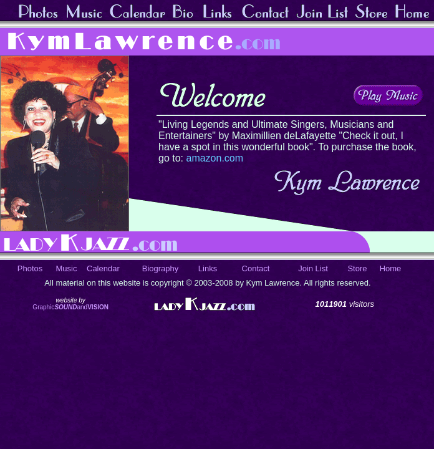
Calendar (103, 268)
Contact (256, 268)
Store (357, 268)
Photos (29, 268)
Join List (313, 268)
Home (391, 268)
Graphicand (70, 307)
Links (207, 268)
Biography (160, 268)
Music (66, 268)
